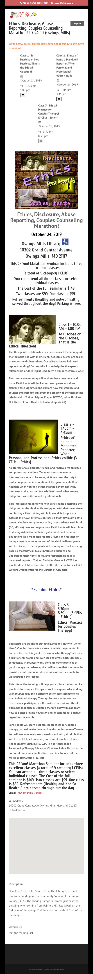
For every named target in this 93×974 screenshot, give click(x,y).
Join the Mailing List (21, 933)
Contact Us (15, 926)
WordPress (60, 969)
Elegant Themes (42, 969)
